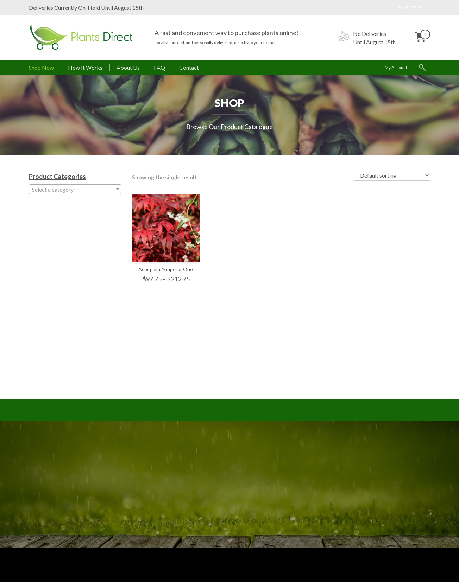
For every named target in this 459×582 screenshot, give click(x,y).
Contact (189, 67)
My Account (410, 6)
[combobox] (75, 189)
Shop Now (41, 67)
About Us (128, 67)
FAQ (159, 67)
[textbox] (75, 189)
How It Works (85, 67)
